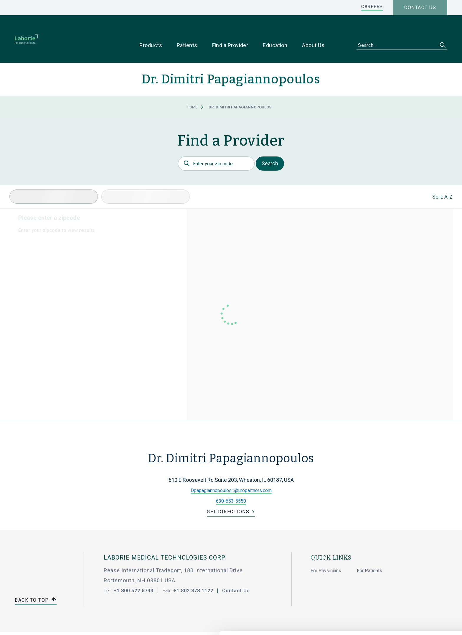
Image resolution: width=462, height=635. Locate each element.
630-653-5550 (231, 482)
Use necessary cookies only (412, 589)
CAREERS (372, 6)
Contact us (420, 7)
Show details (312, 623)
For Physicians (326, 552)
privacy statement (207, 604)
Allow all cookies (413, 570)
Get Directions (228, 493)
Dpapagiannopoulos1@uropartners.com (231, 472)
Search (270, 145)
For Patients (369, 552)
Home (192, 88)
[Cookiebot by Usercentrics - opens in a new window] (38, 623)
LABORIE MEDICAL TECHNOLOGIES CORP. (165, 538)
